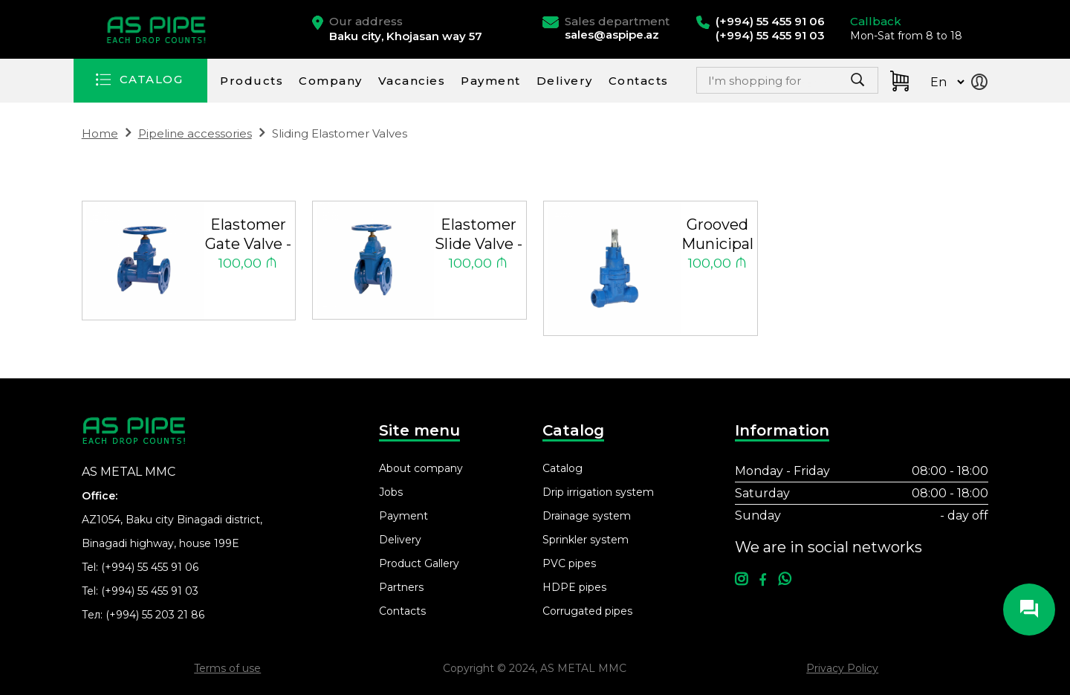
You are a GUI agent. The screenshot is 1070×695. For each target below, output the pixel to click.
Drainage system (586, 516)
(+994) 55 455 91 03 (149, 591)
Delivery (564, 81)
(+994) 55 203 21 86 (155, 614)
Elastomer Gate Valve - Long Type (248, 235)
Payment (491, 81)
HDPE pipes (574, 587)
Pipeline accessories (195, 133)
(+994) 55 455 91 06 (149, 567)
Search (821, 84)
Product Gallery (419, 563)
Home (100, 133)
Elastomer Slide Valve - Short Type (478, 235)
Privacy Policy (842, 668)
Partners (401, 587)
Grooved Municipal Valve (717, 235)
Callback (875, 21)
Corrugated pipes (587, 611)
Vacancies (412, 81)
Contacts (639, 81)
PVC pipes (569, 563)
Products (251, 81)
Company (331, 81)
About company (421, 468)
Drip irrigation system (598, 492)
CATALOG (152, 79)
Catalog (562, 468)
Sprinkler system (585, 539)
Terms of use (227, 668)
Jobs (391, 492)
